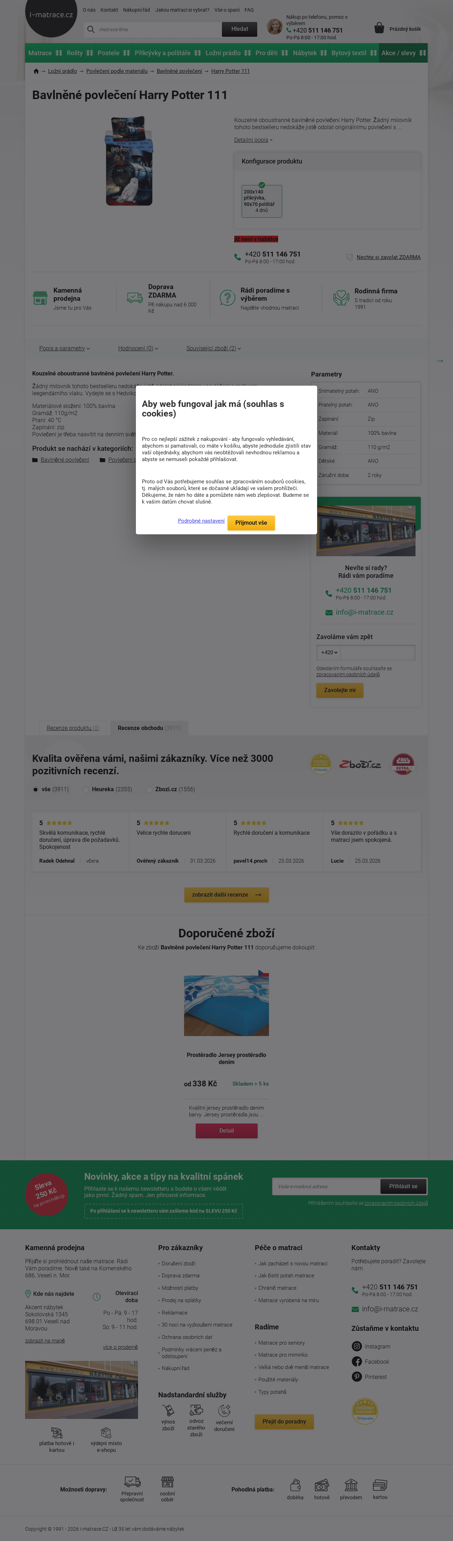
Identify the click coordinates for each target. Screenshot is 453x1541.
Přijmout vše (251, 522)
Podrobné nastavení (201, 521)
